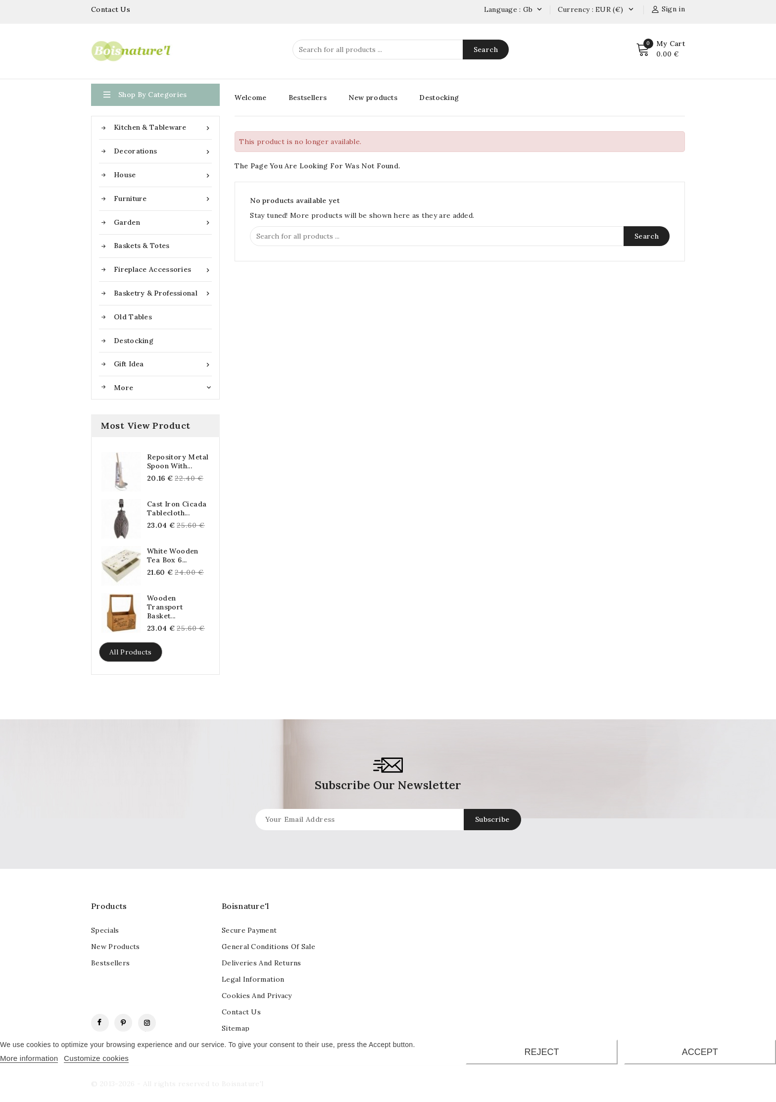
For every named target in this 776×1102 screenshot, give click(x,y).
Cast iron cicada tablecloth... (176, 508)
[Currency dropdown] (631, 10)
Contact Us (110, 9)
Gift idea (163, 364)
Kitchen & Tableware (163, 127)
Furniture (163, 199)
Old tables (133, 316)
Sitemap (235, 1028)
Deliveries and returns (261, 962)
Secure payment (249, 930)
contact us (241, 1011)
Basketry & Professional (163, 293)
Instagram (147, 1023)
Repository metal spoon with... (177, 461)
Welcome (250, 97)
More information (29, 1058)
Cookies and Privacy (257, 995)
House (163, 175)
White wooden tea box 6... (172, 555)
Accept (700, 1052)
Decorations (163, 151)
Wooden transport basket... (165, 607)
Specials (105, 930)
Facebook (100, 1023)
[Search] (400, 49)
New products (372, 97)
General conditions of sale (268, 946)
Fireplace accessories (163, 269)
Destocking (133, 340)
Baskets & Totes (142, 245)
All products (130, 652)
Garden (163, 222)
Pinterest (123, 1023)
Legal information (253, 979)
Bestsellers (308, 97)
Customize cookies (96, 1058)
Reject (541, 1052)
